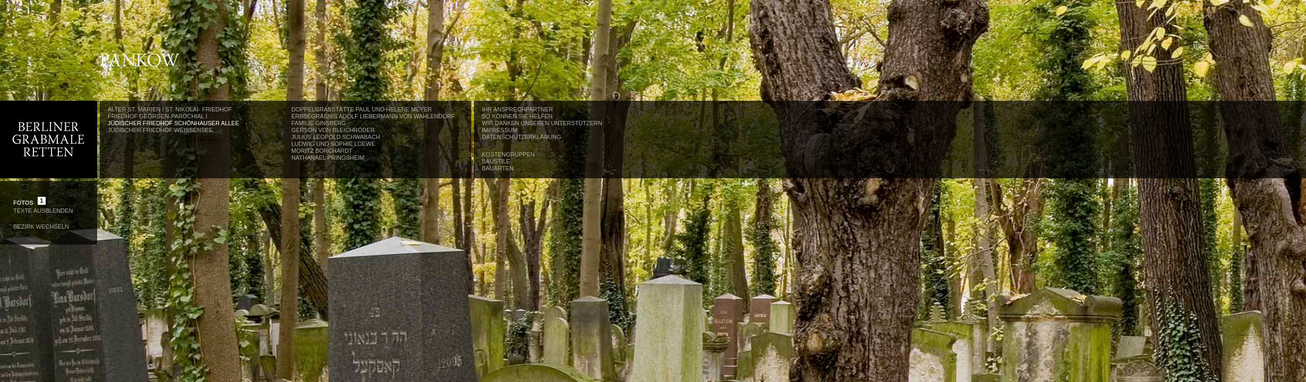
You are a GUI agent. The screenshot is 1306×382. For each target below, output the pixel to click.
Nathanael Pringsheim (328, 157)
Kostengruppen (508, 154)
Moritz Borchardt (321, 150)
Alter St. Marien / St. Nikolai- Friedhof (170, 109)
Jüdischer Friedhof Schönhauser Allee (173, 123)
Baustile (496, 161)
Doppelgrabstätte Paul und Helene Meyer (361, 109)
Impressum (499, 130)
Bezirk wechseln (41, 226)
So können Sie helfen (517, 116)
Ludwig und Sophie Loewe (333, 144)
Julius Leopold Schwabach (335, 137)
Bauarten (498, 168)
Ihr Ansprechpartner (517, 109)
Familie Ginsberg (318, 123)
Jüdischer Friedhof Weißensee (160, 130)
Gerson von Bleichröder (333, 130)
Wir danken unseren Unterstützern (542, 123)
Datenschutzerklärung (521, 137)
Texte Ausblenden (43, 210)
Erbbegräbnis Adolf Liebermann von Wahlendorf (373, 116)
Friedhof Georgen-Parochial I (157, 116)
